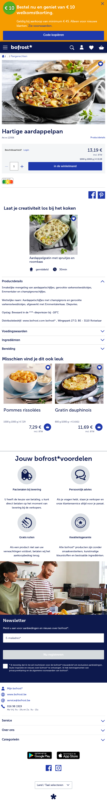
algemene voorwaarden (43, 670)
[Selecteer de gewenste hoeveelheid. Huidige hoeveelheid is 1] (14, 166)
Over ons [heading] (53, 729)
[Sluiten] (102, 3)
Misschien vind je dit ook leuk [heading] (32, 358)
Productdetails (97, 137)
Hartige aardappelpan (32, 131)
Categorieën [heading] (53, 739)
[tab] (81, 47)
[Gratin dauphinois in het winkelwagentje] (99, 427)
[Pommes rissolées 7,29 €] (28, 401)
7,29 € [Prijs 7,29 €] (35, 427)
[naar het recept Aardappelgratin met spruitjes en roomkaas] (53, 235)
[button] (7, 47)
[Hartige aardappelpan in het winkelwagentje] (65, 166)
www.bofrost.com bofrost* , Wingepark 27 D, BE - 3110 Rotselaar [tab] (52, 320)
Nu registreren (53, 654)
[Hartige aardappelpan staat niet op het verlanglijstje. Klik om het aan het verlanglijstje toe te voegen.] (101, 64)
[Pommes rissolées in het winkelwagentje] (47, 427)
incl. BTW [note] (38, 431)
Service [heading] (53, 720)
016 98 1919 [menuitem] (12, 706)
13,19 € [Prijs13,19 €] (95, 150)
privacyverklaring (17, 670)
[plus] (21, 166)
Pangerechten (19, 56)
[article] (53, 236)
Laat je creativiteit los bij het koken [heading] (40, 208)
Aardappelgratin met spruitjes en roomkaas (52, 259)
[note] (28, 415)
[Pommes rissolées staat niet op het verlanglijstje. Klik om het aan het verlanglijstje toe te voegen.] (48, 367)
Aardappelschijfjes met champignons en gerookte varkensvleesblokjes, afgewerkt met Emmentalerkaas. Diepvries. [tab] (42, 302)
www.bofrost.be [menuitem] (14, 694)
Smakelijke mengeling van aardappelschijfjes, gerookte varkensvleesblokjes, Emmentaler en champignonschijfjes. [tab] (47, 289)
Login (26, 150)
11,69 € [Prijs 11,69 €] (85, 427)
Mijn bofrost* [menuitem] (12, 688)
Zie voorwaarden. (40, 26)
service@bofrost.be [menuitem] (16, 700)
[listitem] (27, 488)
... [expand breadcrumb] (7, 56)
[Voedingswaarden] (8, 181)
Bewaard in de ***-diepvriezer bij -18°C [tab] (30, 312)
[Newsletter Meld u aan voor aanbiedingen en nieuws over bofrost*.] (53, 649)
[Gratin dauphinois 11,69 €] (79, 401)
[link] (30, 47)
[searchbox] (72, 48)
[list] (53, 513)
